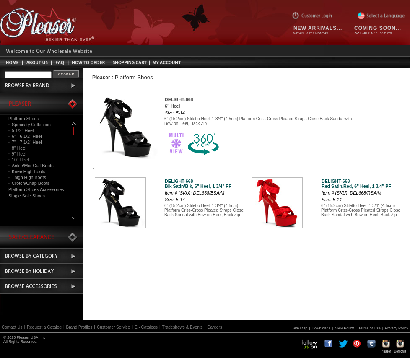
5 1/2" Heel (21, 130)
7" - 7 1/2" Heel (25, 142)
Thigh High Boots (27, 177)
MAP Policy (344, 328)
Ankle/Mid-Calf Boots (30, 165)
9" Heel (17, 153)
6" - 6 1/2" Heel (25, 136)
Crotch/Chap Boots (28, 183)
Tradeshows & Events (182, 327)
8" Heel (17, 147)
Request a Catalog (44, 327)
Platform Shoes (23, 118)
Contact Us (12, 327)
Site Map (300, 328)
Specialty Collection (29, 124)
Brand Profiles (79, 327)
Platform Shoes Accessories (36, 189)
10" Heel (18, 159)
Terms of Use (369, 328)
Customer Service (113, 327)
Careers (214, 327)
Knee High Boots (26, 171)
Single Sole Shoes (26, 195)
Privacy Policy (396, 328)
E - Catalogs (146, 327)
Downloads (321, 328)
